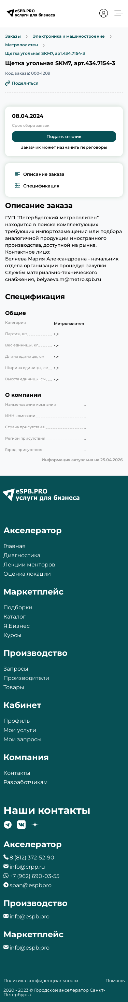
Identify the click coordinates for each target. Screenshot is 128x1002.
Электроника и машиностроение (69, 36)
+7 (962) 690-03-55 (34, 876)
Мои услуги (19, 730)
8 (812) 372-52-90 (32, 857)
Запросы (15, 668)
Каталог (14, 616)
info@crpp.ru (27, 867)
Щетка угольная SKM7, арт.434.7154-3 (45, 53)
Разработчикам (25, 782)
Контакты (16, 773)
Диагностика (21, 555)
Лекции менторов (29, 564)
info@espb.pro (29, 916)
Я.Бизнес (16, 626)
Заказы (13, 36)
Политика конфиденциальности (40, 980)
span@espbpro (31, 885)
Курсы (12, 635)
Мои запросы (22, 739)
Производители (26, 678)
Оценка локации (27, 574)
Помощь (115, 980)
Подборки (17, 607)
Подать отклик (64, 136)
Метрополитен (21, 45)
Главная (14, 546)
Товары (13, 687)
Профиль (16, 721)
